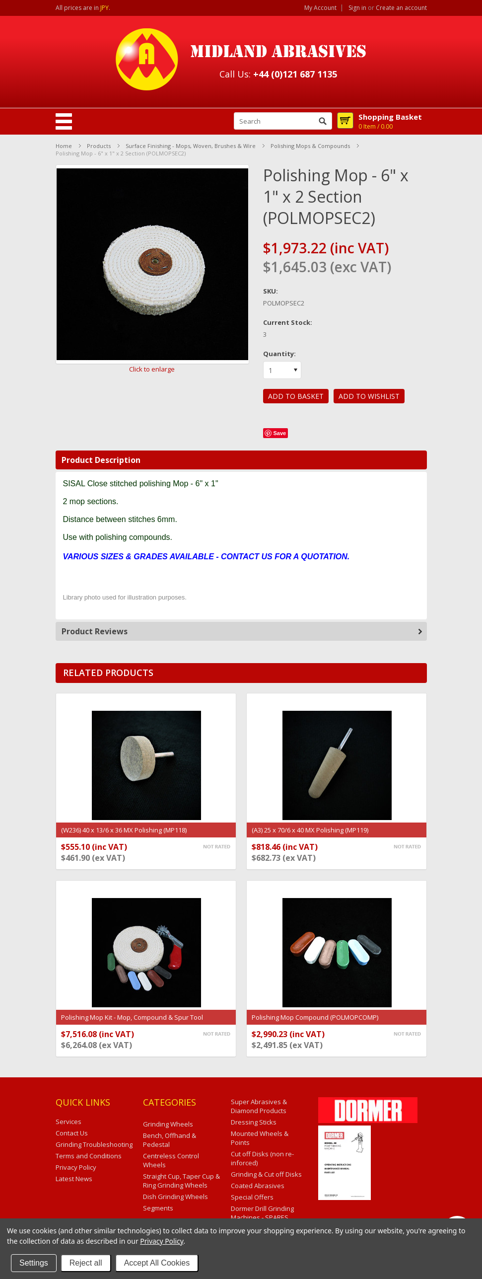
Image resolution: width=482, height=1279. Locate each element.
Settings (33, 1263)
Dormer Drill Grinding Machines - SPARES (262, 1213)
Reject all (85, 1263)
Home (64, 146)
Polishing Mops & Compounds (310, 146)
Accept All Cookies (157, 1263)
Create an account (401, 7)
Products (99, 146)
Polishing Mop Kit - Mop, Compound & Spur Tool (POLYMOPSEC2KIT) (132, 1022)
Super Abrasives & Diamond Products (259, 1106)
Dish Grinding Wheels (175, 1196)
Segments (158, 1208)
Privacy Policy (161, 1241)
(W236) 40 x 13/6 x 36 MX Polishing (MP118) (124, 830)
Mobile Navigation (64, 121)
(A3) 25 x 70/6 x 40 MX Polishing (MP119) (310, 830)
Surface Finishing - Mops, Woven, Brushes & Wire (191, 146)
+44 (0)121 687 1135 (295, 74)
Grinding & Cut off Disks (266, 1174)
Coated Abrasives (257, 1185)
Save (279, 433)
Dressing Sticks (253, 1122)
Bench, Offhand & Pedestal (169, 1140)
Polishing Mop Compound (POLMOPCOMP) (315, 1017)
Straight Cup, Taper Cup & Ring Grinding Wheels (181, 1181)
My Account (320, 7)
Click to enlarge (152, 369)
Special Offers (252, 1197)
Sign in (357, 7)
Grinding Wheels (168, 1124)
